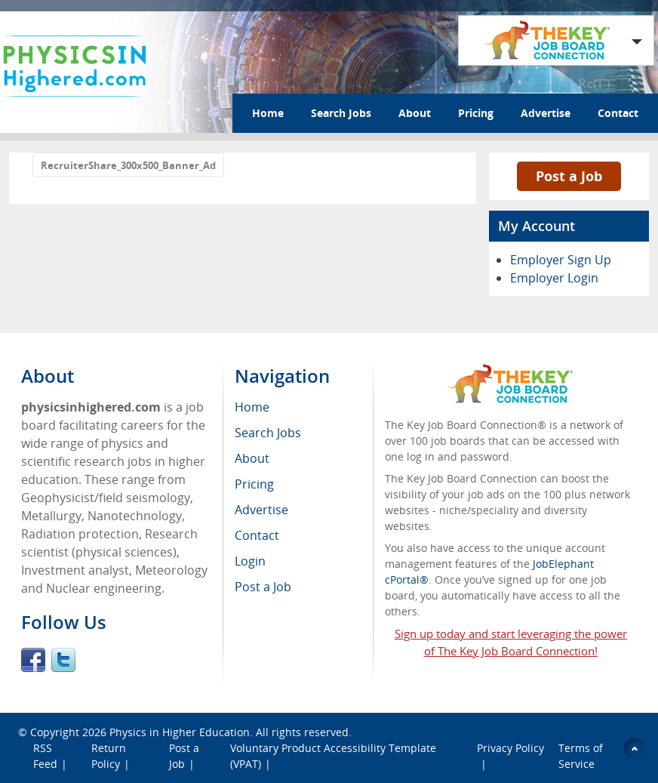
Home (268, 113)
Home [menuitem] (252, 407)
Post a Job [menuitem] (263, 586)
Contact (618, 113)
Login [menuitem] (250, 561)
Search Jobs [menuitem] (268, 432)
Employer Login (554, 278)
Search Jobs (341, 113)
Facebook (33, 660)
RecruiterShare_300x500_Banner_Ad (128, 165)
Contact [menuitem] (257, 535)
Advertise (545, 113)
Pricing (476, 113)
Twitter (63, 660)
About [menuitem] (252, 458)
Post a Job (569, 176)
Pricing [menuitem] (254, 484)
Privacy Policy (510, 748)
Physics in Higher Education (179, 732)
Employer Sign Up (560, 259)
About (414, 113)
